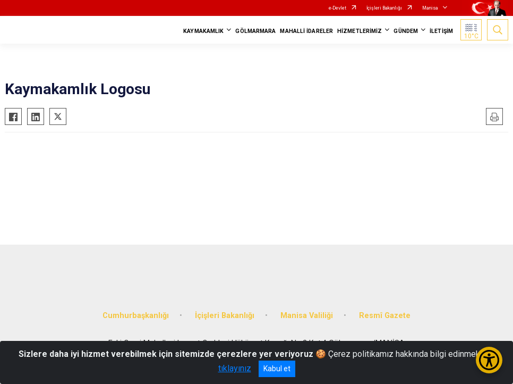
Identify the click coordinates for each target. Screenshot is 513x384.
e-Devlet (337, 8)
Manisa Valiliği (306, 315)
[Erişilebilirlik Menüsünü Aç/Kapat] (489, 360)
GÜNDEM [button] (406, 31)
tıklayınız (234, 368)
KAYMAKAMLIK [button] (203, 31)
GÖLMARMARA (255, 31)
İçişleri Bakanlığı (384, 8)
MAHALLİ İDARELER (306, 31)
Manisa (430, 8)
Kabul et (276, 368)
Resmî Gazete (385, 315)
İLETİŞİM (441, 31)
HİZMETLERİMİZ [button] (359, 31)
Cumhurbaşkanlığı (135, 315)
